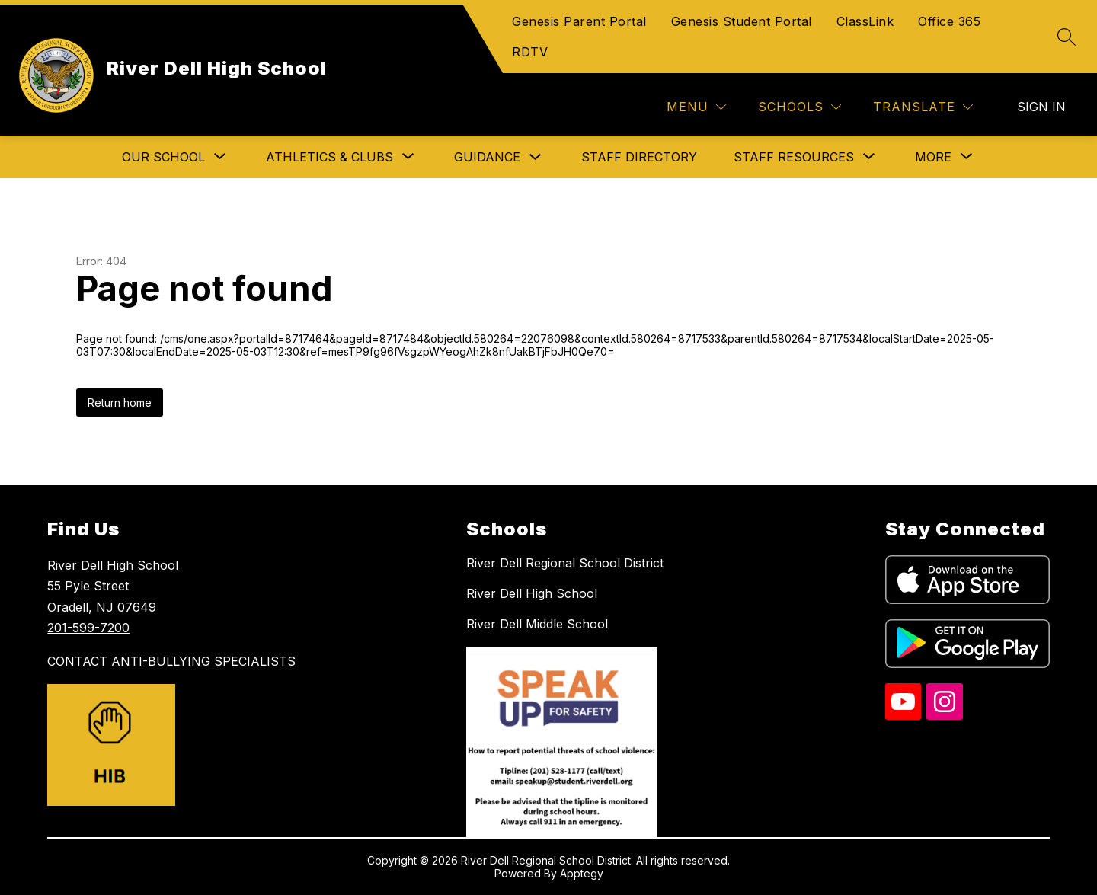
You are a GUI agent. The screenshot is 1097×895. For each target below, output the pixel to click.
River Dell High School (531, 593)
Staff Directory (639, 157)
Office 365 (949, 21)
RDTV (530, 51)
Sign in (1041, 106)
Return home (120, 402)
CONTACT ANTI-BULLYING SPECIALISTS (171, 661)
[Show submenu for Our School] (163, 157)
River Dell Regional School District (565, 563)
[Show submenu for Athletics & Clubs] (329, 157)
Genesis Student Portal (741, 21)
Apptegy (581, 873)
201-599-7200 (88, 627)
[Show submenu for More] (933, 157)
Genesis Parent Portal (579, 21)
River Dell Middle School (537, 623)
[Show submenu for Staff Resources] (794, 157)
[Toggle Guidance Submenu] (535, 157)
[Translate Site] (923, 107)
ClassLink (865, 21)
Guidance (487, 157)
